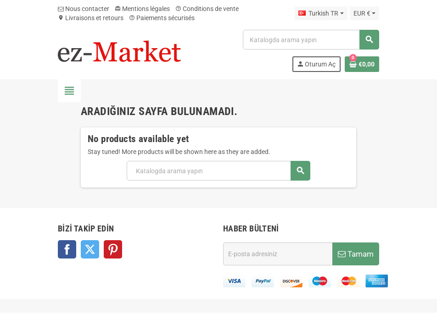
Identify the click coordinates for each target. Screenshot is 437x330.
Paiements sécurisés (162, 18)
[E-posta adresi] (277, 253)
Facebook (67, 249)
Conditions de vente (207, 8)
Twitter (90, 249)
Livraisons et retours (90, 18)
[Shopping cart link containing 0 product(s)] (362, 64)
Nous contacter (83, 8)
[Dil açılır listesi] (321, 13)
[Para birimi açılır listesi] (364, 13)
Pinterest (113, 249)
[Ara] (311, 40)
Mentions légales (142, 8)
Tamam (356, 253)
